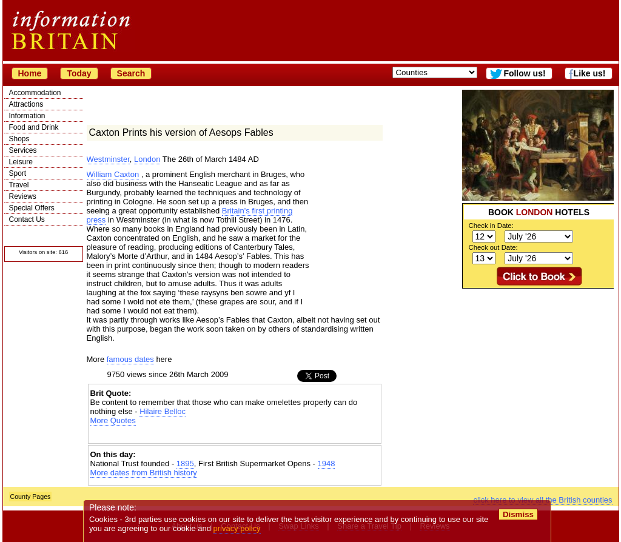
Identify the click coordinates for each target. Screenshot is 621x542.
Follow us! (524, 73)
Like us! (590, 73)
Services (23, 150)
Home (30, 73)
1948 (326, 463)
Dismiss (518, 514)
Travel (19, 185)
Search (131, 73)
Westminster (108, 159)
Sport (18, 173)
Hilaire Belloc (162, 411)
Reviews (22, 196)
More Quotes (113, 420)
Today (79, 73)
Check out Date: (493, 247)
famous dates (130, 359)
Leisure (21, 162)
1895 (185, 463)
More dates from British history (143, 472)
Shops (19, 139)
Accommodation (35, 93)
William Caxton (113, 174)
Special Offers (32, 208)
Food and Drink (34, 127)
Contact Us (27, 219)
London (147, 159)
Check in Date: (491, 225)
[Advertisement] (538, 364)
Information (27, 116)
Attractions (26, 104)
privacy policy (237, 528)
